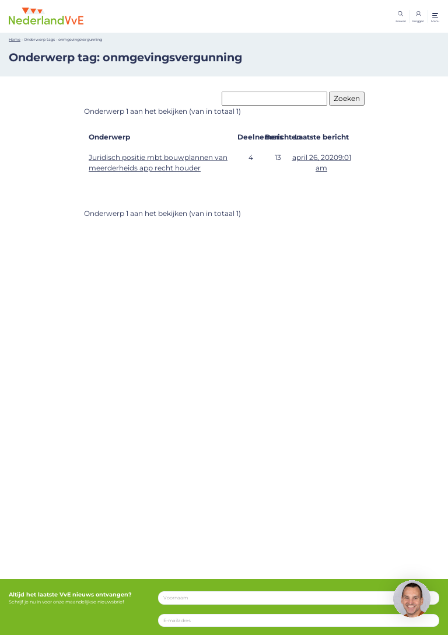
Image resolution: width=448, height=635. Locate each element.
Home (14, 39)
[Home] (46, 16)
